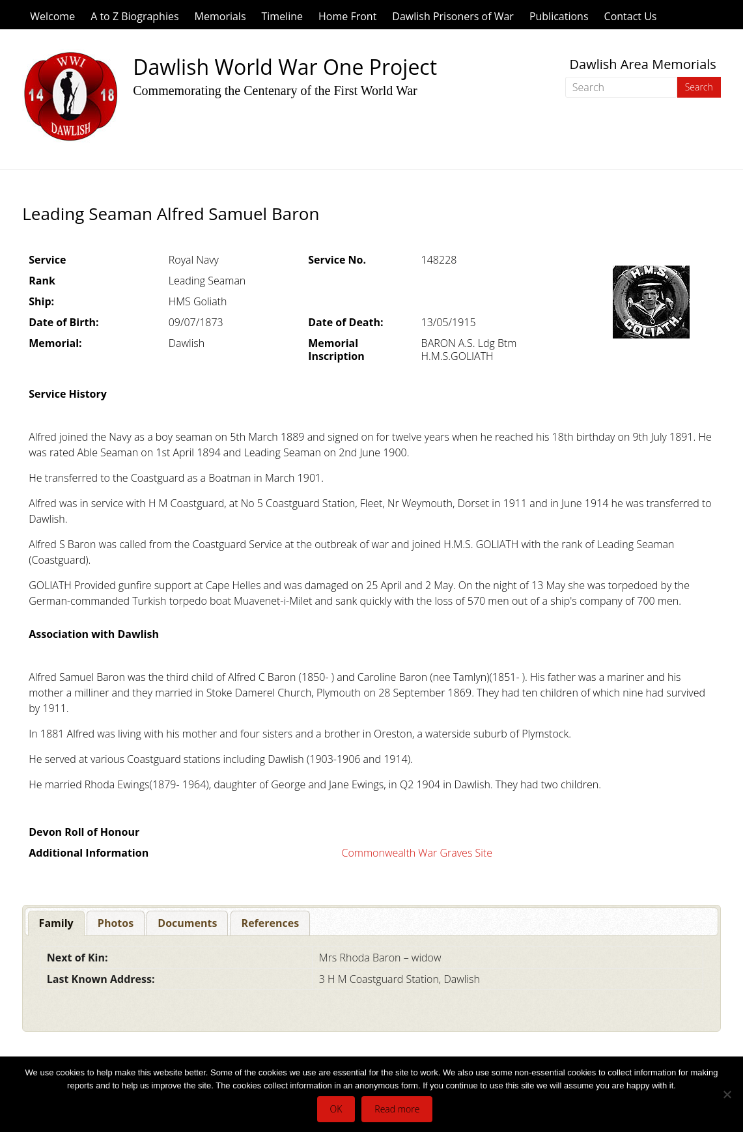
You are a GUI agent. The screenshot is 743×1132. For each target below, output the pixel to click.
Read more (396, 1109)
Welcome (52, 16)
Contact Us (630, 16)
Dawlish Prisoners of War (453, 16)
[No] (726, 1094)
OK (336, 1109)
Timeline (282, 16)
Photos (115, 923)
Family (56, 923)
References (271, 923)
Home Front (347, 16)
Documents (187, 923)
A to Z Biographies (134, 16)
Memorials (220, 16)
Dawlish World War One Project (285, 67)
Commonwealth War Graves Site (417, 853)
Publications (559, 16)
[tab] (56, 923)
